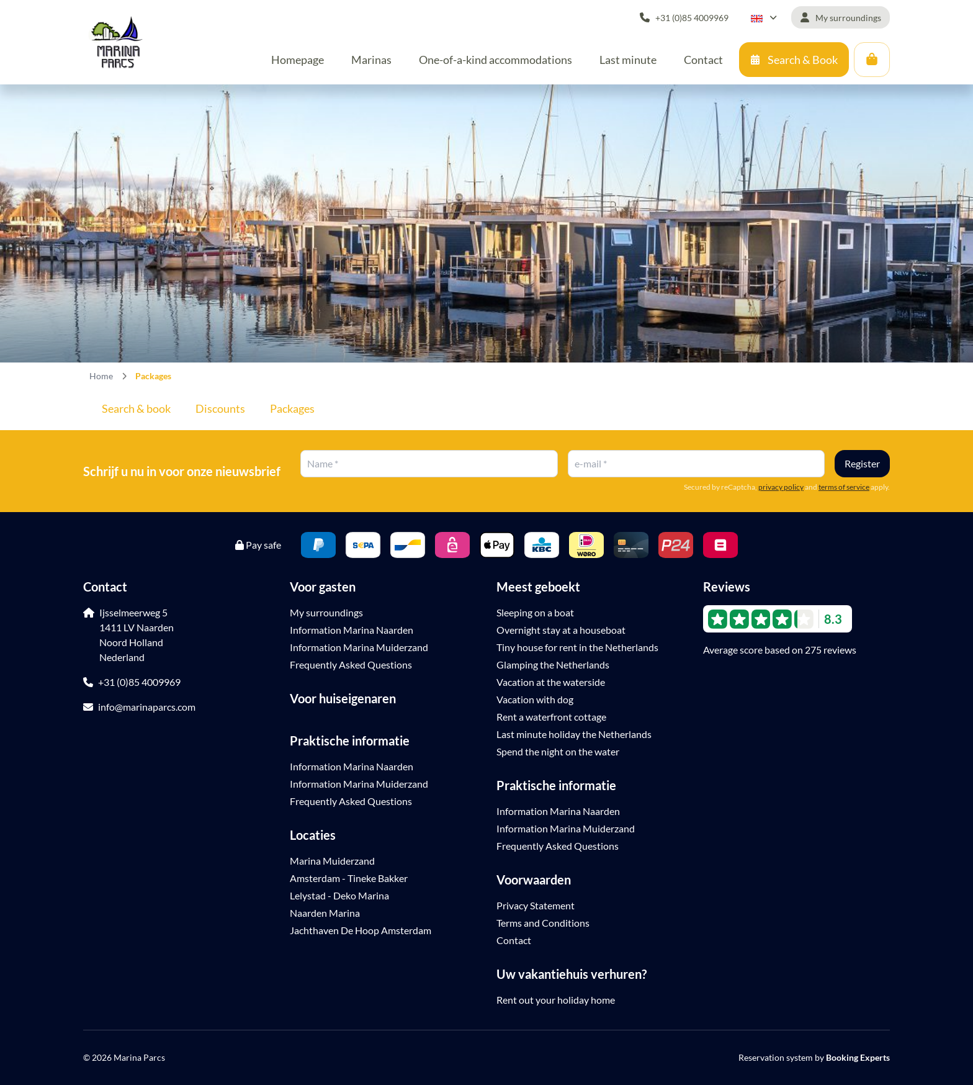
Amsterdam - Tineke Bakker (349, 878)
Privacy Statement (535, 905)
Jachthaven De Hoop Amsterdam (360, 930)
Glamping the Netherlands (552, 664)
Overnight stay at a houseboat (561, 630)
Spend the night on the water (557, 751)
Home (101, 376)
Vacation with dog (534, 699)
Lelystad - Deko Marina (339, 895)
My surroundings (326, 612)
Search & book (136, 408)
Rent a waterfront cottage (551, 717)
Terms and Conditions (543, 923)
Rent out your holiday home (555, 1000)
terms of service (843, 487)
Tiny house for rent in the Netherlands (577, 647)
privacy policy (781, 487)
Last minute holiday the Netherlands (574, 734)
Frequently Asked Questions (351, 664)
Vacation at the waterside (550, 682)
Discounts (220, 408)
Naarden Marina (325, 913)
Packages (292, 408)
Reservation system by (814, 1057)
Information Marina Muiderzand (359, 647)
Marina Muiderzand (332, 861)
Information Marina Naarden (351, 630)
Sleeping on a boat (535, 612)
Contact (513, 940)
